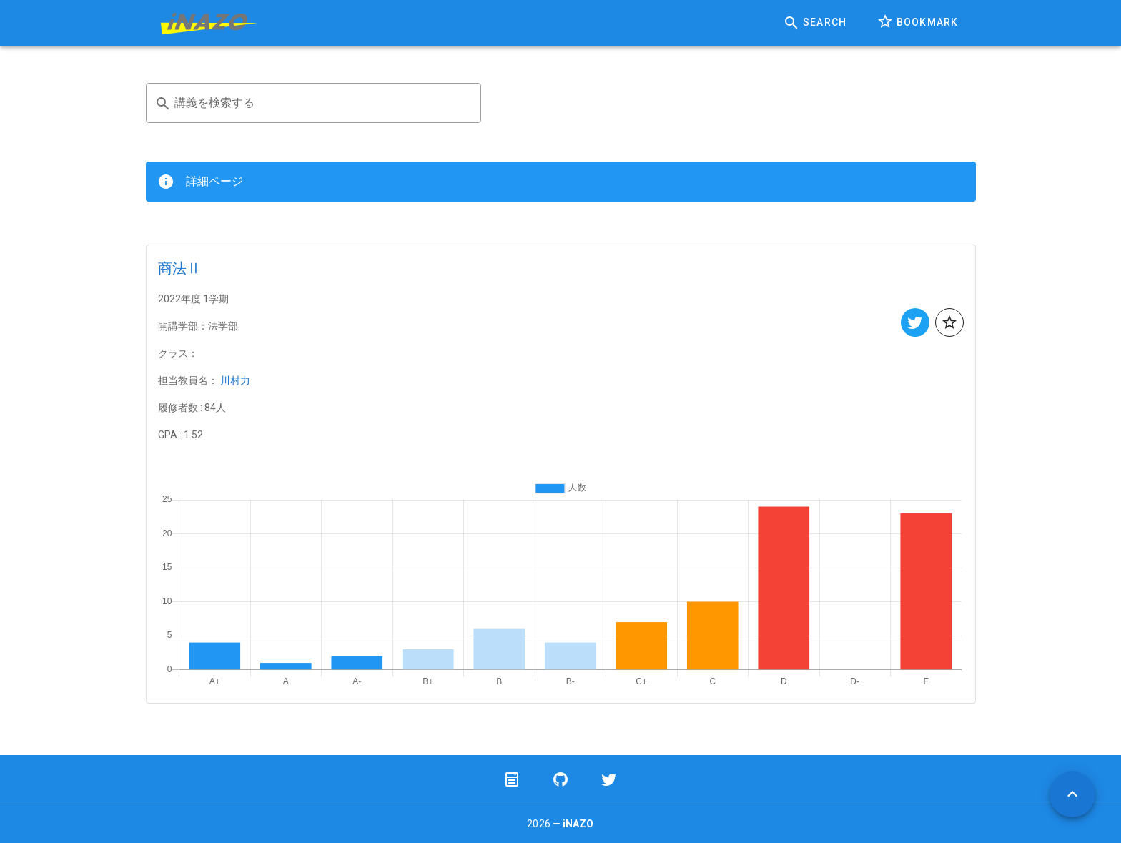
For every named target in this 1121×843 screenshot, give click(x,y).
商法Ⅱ (180, 268)
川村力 (235, 380)
